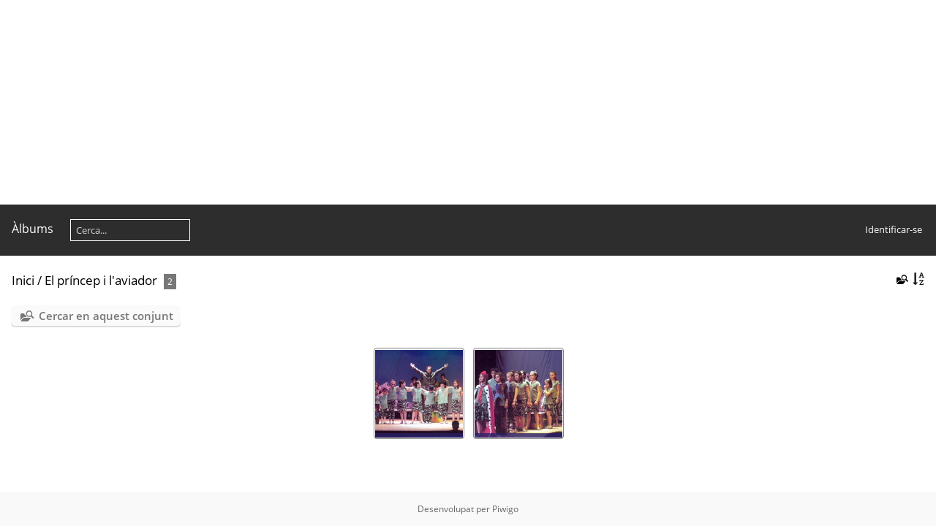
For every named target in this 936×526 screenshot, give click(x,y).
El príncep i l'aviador (101, 280)
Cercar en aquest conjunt (106, 315)
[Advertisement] (439, 102)
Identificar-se (893, 229)
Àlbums (32, 229)
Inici (23, 280)
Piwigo (505, 509)
